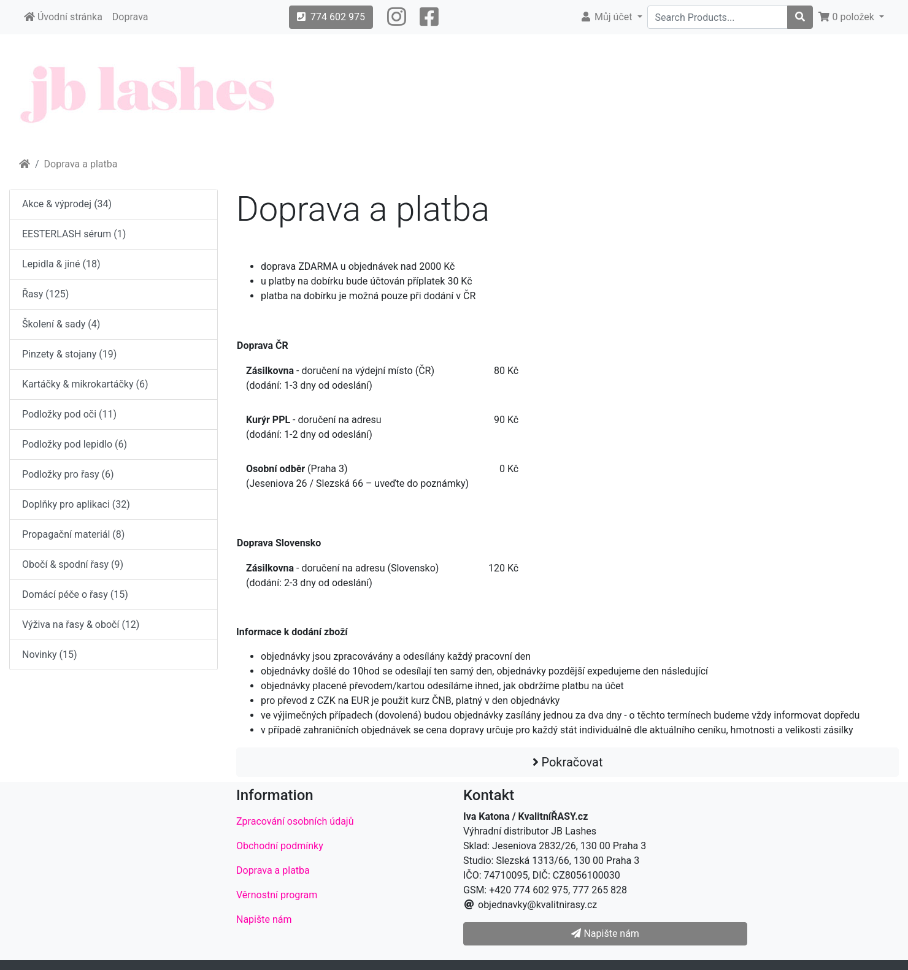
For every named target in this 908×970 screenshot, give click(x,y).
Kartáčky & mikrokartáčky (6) (85, 384)
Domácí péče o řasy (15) (75, 594)
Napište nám (264, 919)
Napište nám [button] (605, 933)
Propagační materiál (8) (73, 534)
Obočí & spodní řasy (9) (72, 564)
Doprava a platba (81, 164)
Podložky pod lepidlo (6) (74, 444)
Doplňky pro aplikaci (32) (76, 504)
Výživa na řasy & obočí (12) (80, 624)
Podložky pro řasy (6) (68, 474)
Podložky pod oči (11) (69, 414)
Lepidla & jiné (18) (61, 264)
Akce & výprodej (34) (67, 204)
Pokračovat (568, 762)
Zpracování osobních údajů (295, 821)
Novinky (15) (49, 654)
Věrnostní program (276, 895)
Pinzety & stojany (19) (69, 354)
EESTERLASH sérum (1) (74, 234)
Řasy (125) (45, 294)
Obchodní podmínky (279, 846)
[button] (396, 17)
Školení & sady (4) (61, 324)
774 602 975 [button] (331, 17)
